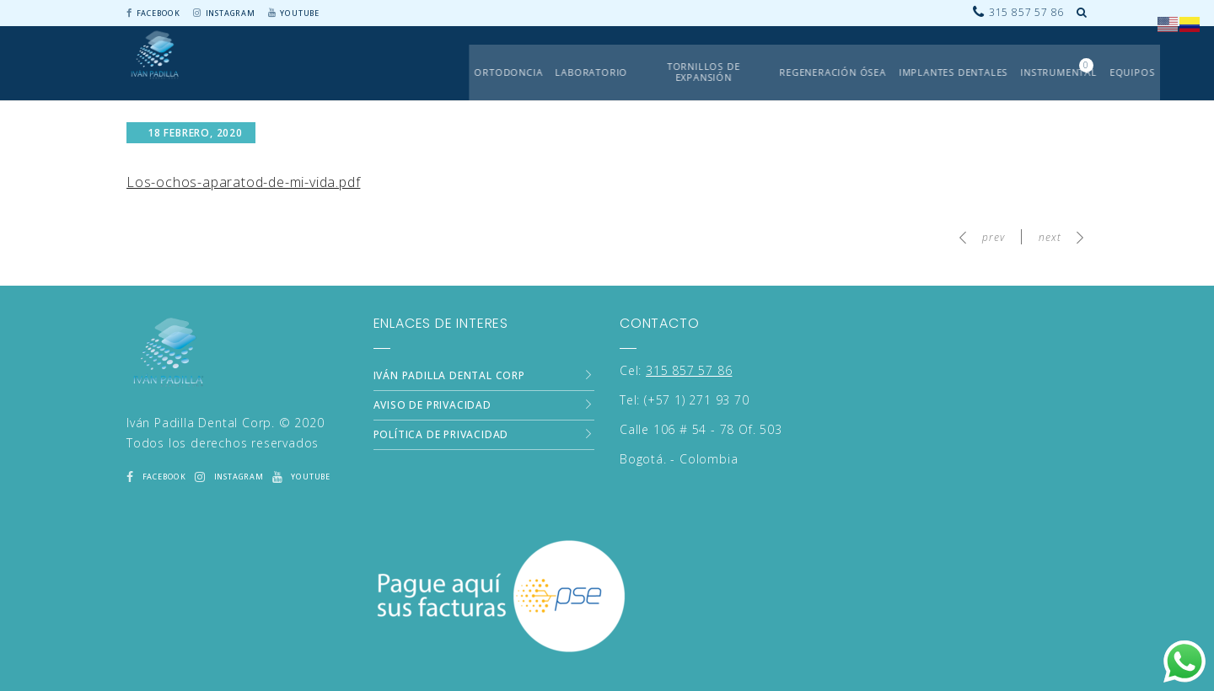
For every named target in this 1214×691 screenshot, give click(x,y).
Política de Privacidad (441, 433)
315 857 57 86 (689, 370)
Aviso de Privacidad (432, 404)
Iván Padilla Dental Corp (449, 374)
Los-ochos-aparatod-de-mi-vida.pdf (243, 182)
